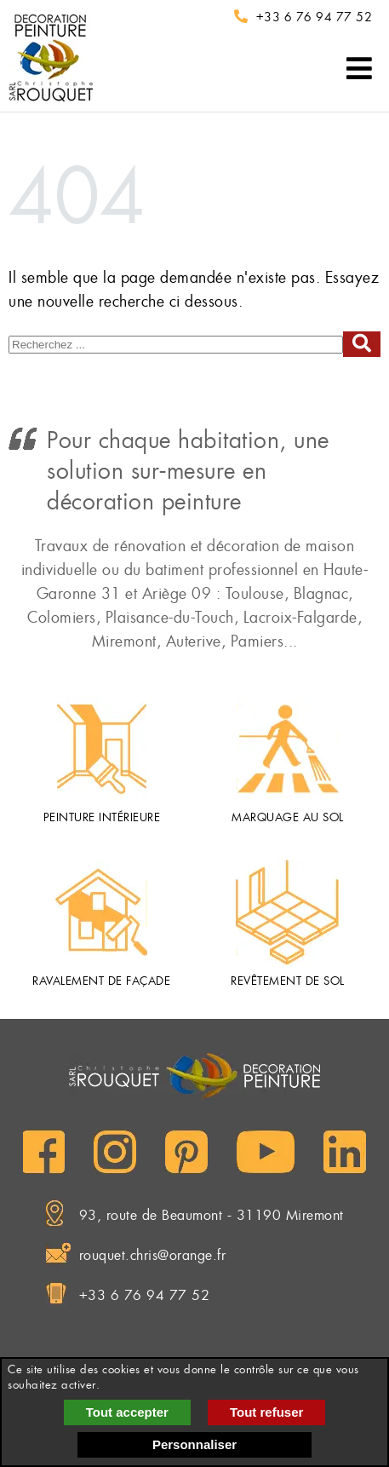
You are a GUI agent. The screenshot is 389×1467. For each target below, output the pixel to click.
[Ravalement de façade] (101, 912)
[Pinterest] (186, 1152)
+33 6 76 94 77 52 (314, 17)
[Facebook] (44, 1152)
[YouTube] (266, 1152)
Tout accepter (127, 1412)
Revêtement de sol (288, 981)
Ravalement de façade (101, 981)
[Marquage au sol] (288, 749)
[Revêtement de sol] (287, 912)
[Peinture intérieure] (101, 749)
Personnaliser (194, 1444)
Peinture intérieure (102, 817)
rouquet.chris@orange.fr (152, 1255)
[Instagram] (115, 1152)
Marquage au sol (288, 817)
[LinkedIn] (344, 1152)
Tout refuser (266, 1412)
